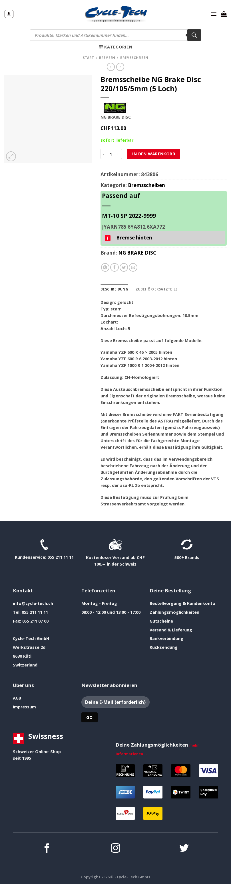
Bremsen (107, 58)
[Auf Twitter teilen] (124, 267)
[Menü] (214, 14)
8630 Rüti (22, 656)
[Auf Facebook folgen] (47, 848)
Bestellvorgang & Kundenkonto (182, 603)
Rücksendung (164, 647)
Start (88, 58)
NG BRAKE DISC (137, 252)
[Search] (194, 35)
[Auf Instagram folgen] (115, 848)
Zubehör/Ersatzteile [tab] (155, 289)
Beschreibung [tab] (114, 289)
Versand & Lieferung (171, 629)
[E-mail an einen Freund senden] (133, 267)
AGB (17, 697)
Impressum (24, 706)
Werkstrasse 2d (29, 647)
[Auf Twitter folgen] (184, 848)
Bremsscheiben (134, 58)
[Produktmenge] (111, 154)
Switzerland (25, 665)
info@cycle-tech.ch (33, 603)
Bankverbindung (166, 638)
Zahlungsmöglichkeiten (174, 612)
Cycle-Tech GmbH (31, 638)
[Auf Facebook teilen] (114, 267)
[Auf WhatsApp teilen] (105, 267)
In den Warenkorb (153, 154)
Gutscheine (161, 620)
